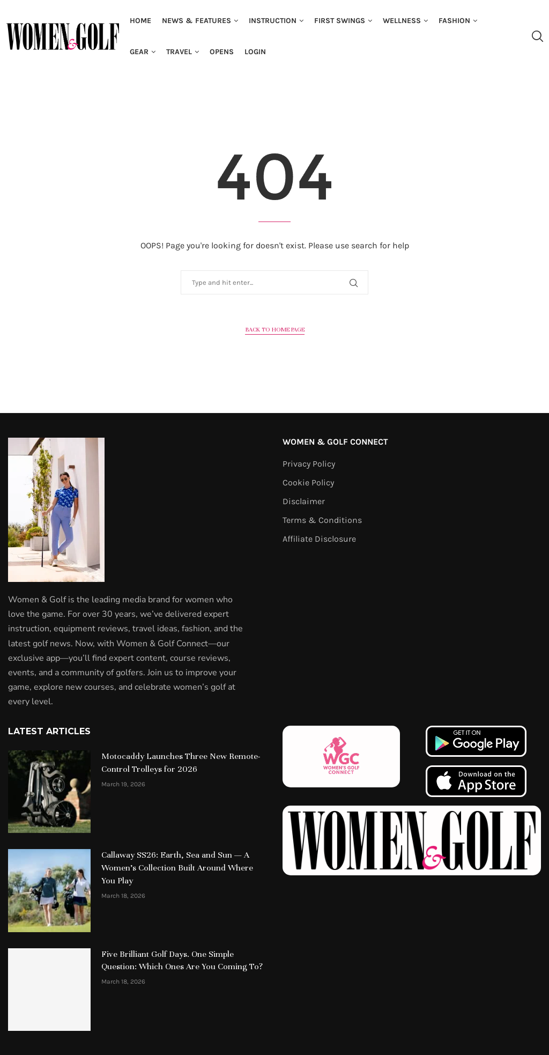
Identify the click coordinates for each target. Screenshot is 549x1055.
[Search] (537, 36)
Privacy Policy (309, 464)
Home (140, 20)
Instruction (272, 20)
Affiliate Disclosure (319, 539)
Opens (222, 51)
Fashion (454, 20)
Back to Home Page (275, 329)
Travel (179, 51)
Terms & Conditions (322, 520)
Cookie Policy (308, 482)
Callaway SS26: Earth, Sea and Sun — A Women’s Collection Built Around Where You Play (177, 868)
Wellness (402, 20)
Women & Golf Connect (335, 442)
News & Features (196, 20)
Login (255, 51)
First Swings (339, 20)
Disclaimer (304, 501)
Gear (139, 51)
